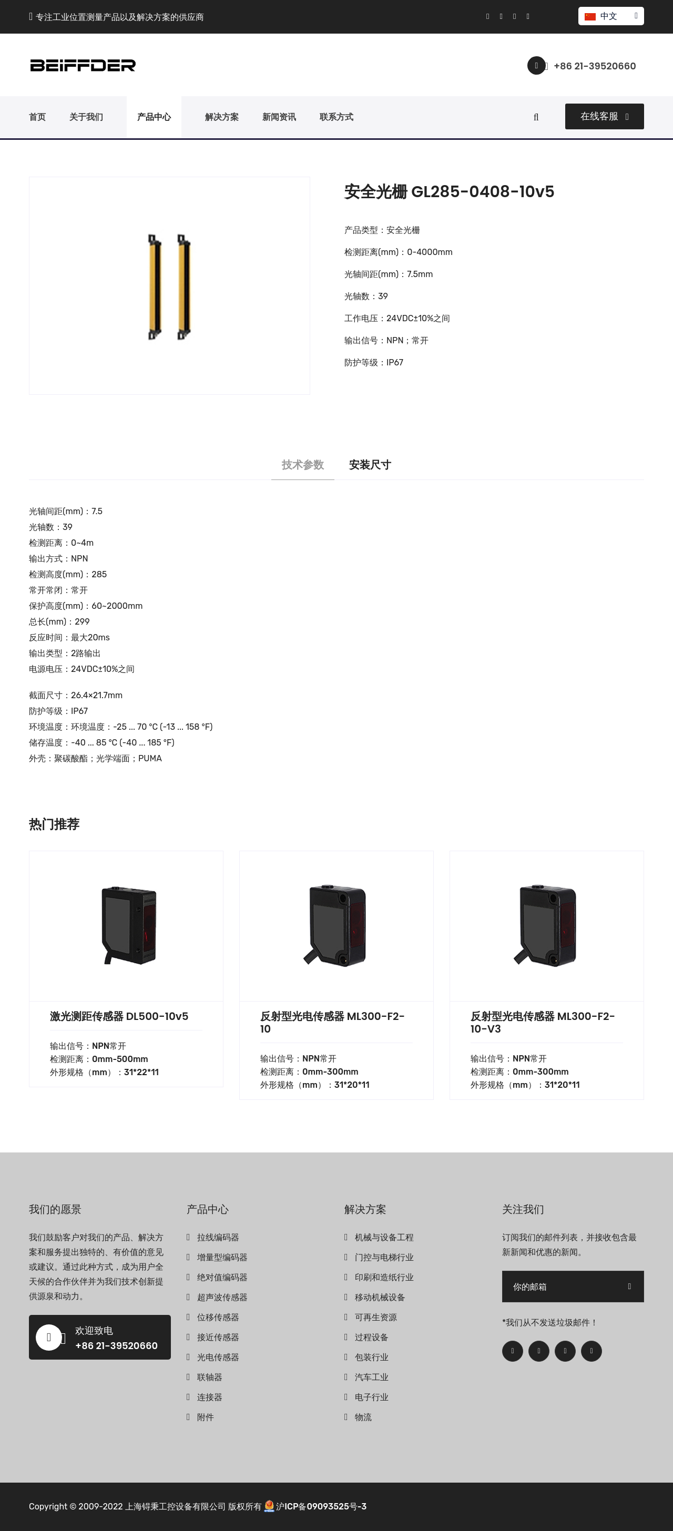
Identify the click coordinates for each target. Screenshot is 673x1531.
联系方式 (336, 117)
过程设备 (372, 1337)
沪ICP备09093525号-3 (321, 1507)
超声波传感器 (222, 1297)
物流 (363, 1417)
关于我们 (86, 117)
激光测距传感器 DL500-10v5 (119, 1016)
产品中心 (154, 117)
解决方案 (222, 117)
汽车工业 (372, 1377)
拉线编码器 (218, 1237)
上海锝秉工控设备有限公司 (175, 1507)
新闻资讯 (279, 117)
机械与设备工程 (384, 1237)
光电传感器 (218, 1357)
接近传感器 (218, 1337)
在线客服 (604, 116)
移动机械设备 (380, 1297)
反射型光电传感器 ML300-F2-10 (332, 1022)
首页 (37, 117)
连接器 (209, 1397)
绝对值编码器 (222, 1277)
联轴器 (209, 1377)
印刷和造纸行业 (384, 1277)
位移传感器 (218, 1317)
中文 (610, 16)
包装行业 (372, 1357)
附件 (205, 1417)
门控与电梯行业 (384, 1257)
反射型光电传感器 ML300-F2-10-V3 (543, 1022)
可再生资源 (376, 1317)
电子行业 (372, 1397)
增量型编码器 (222, 1257)
